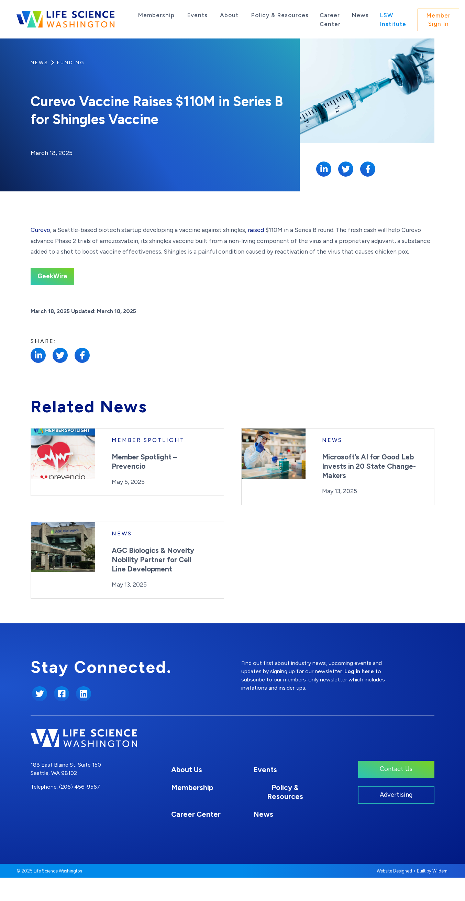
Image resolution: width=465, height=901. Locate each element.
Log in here (359, 694)
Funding (71, 63)
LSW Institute (393, 19)
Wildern (439, 894)
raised (256, 252)
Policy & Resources (280, 15)
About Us (186, 792)
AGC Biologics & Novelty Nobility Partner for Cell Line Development (153, 582)
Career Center (330, 19)
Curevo (40, 252)
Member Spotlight (148, 463)
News (360, 15)
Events (197, 15)
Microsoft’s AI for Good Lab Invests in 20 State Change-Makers (369, 489)
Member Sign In (438, 19)
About (229, 15)
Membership (156, 15)
